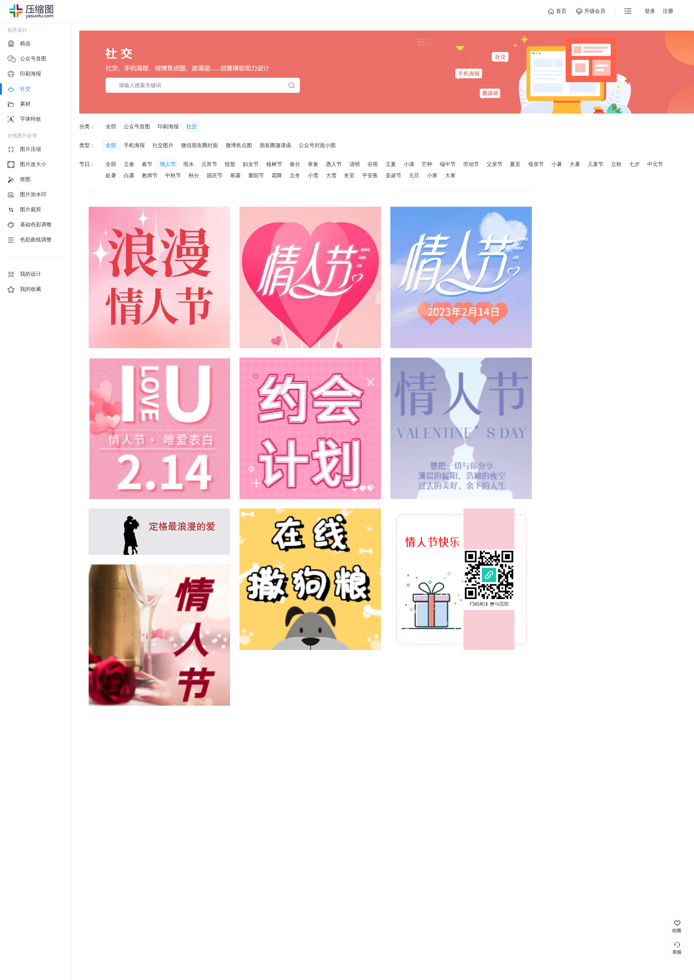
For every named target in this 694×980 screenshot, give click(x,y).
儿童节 (595, 164)
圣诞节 (393, 175)
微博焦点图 (239, 145)
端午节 (448, 164)
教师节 (150, 175)
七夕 (634, 164)
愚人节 (334, 164)
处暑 (111, 175)
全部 (111, 126)
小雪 (313, 175)
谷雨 (372, 164)
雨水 (188, 164)
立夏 (390, 164)
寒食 (313, 164)
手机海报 (134, 145)
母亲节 (536, 164)
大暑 (575, 164)
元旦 (414, 175)
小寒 (432, 175)
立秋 (616, 164)
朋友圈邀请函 (275, 145)
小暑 (556, 164)
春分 (295, 164)
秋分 (194, 175)
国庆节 (215, 175)
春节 (147, 164)
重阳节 (256, 175)
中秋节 (173, 175)
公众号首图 (137, 126)
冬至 (349, 175)
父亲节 (494, 164)
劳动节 (471, 164)
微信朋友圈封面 (199, 145)
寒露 (235, 175)
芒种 (427, 164)
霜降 (277, 175)
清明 (354, 164)
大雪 (331, 175)
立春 (129, 164)
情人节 (168, 164)
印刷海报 (168, 126)
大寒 (450, 175)
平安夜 (370, 175)
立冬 (295, 175)
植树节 (274, 164)
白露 (129, 175)
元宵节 (209, 164)
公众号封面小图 (317, 145)
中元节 (655, 164)
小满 (409, 164)
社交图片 (163, 145)
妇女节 (251, 164)
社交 (191, 126)
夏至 (515, 164)
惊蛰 (230, 164)
